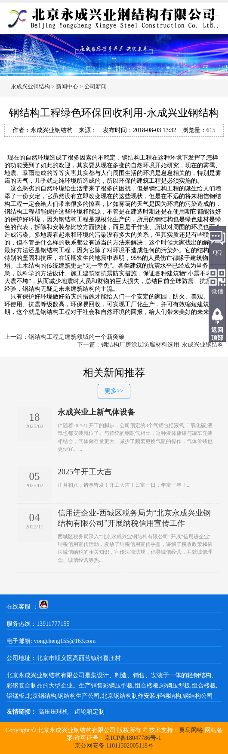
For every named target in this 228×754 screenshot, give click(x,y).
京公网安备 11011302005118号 (114, 745)
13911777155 (53, 624)
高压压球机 (53, 712)
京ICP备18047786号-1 (133, 738)
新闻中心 (67, 86)
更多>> (114, 391)
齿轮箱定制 (89, 712)
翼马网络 (191, 730)
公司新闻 (95, 86)
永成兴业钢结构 (30, 86)
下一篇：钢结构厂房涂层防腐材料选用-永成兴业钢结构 (150, 344)
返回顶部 (217, 334)
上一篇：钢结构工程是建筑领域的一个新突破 (64, 337)
